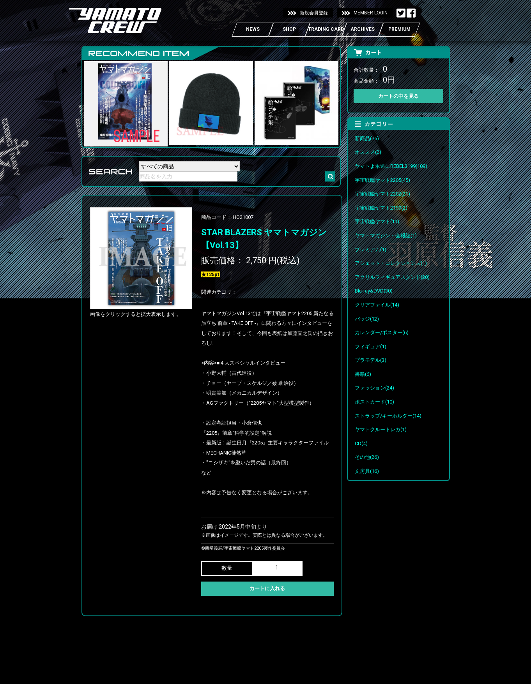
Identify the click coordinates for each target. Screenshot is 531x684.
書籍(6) (363, 374)
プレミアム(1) (370, 249)
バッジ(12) (367, 319)
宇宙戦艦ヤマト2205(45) (382, 180)
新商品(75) (367, 138)
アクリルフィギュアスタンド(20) (392, 277)
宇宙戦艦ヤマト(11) (377, 221)
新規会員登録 (314, 13)
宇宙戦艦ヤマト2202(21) (382, 194)
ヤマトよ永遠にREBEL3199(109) (391, 166)
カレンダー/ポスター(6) (382, 332)
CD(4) (361, 443)
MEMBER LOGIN (371, 13)
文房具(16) (367, 471)
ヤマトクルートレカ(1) (381, 429)
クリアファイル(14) (377, 305)
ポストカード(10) (374, 402)
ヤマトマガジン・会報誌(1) (386, 235)
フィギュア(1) (370, 346)
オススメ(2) (368, 152)
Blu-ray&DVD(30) (374, 291)
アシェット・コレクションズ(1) (391, 263)
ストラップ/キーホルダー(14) (388, 416)
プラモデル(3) (370, 360)
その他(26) (367, 457)
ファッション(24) (374, 388)
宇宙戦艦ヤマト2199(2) (381, 208)
